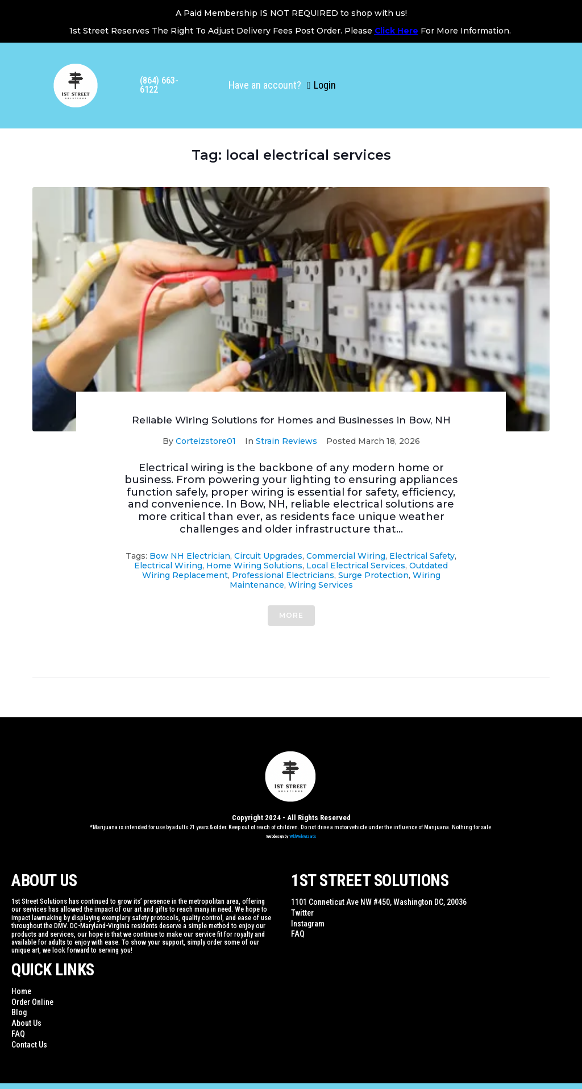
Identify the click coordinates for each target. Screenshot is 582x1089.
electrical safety (422, 556)
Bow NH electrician (189, 556)
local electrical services (355, 565)
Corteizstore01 (206, 441)
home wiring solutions (254, 565)
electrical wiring (168, 565)
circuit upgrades (268, 556)
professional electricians (283, 575)
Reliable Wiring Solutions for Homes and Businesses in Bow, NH (291, 420)
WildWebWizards (303, 836)
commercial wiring (345, 556)
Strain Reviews (286, 441)
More (291, 615)
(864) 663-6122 (159, 85)
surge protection (373, 575)
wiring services (320, 585)
